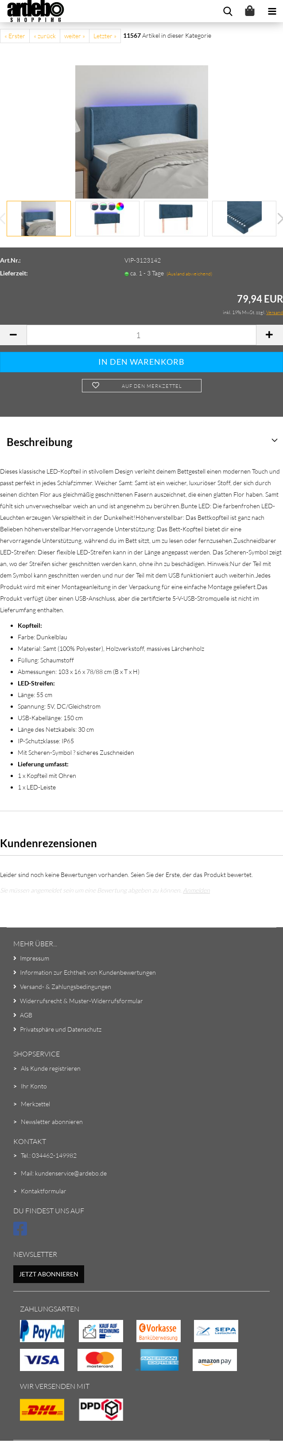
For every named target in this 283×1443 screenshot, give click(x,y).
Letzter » (104, 36)
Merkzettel (35, 1104)
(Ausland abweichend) (189, 274)
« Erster (14, 36)
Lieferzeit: (14, 273)
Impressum (34, 958)
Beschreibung (39, 441)
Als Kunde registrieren (51, 1068)
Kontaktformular (43, 1191)
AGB (26, 1015)
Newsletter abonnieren (52, 1121)
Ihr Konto (34, 1086)
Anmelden (196, 890)
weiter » (74, 36)
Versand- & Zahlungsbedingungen (65, 986)
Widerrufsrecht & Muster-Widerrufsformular (81, 1001)
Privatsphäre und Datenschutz (60, 1029)
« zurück (45, 36)
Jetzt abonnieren (48, 1274)
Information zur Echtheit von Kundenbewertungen (88, 972)
